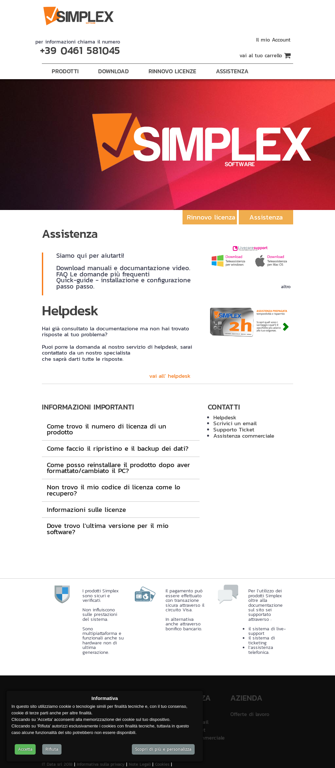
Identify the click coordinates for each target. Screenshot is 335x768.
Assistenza (232, 71)
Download (113, 71)
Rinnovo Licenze (172, 71)
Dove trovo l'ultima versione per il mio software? (107, 528)
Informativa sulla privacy (101, 764)
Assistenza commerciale (243, 435)
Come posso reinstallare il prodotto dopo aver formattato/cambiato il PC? (118, 468)
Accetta (25, 749)
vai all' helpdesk (170, 376)
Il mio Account (273, 40)
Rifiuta (51, 749)
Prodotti (65, 71)
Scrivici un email (235, 423)
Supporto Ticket (233, 429)
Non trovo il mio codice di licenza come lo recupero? (113, 490)
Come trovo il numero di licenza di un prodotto (106, 429)
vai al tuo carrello (265, 55)
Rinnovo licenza (211, 217)
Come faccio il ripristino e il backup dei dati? (117, 448)
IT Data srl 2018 (58, 764)
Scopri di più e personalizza (163, 749)
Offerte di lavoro (249, 714)
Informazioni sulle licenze (86, 509)
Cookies (163, 764)
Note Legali (140, 764)
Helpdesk (225, 417)
